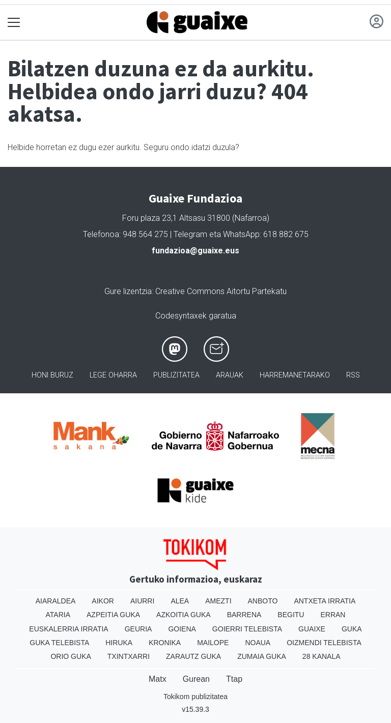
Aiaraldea (56, 601)
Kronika (165, 643)
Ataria (58, 615)
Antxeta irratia (324, 601)
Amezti (218, 601)
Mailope (213, 643)
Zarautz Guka (193, 656)
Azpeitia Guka (113, 615)
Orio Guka (70, 656)
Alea (180, 601)
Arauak (229, 375)
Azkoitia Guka (183, 615)
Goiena (182, 629)
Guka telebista (59, 643)
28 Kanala (321, 656)
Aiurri (142, 601)
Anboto (263, 601)
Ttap (234, 679)
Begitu (290, 615)
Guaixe (311, 629)
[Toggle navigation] (14, 23)
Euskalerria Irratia (68, 629)
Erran (332, 615)
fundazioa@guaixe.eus (195, 250)
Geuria (138, 629)
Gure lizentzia (128, 291)
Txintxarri (128, 656)
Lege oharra (113, 375)
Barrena (244, 615)
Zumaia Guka (261, 656)
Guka (352, 629)
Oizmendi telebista (324, 643)
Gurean (196, 679)
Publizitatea (176, 375)
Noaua (257, 643)
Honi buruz (52, 375)
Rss (353, 375)
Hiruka (118, 643)
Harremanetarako (295, 375)
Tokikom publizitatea (195, 696)
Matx (157, 679)
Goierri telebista (247, 629)
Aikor (103, 601)
